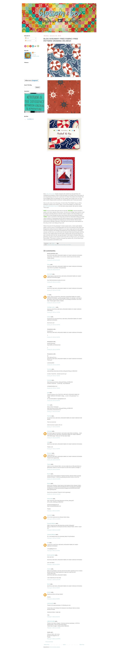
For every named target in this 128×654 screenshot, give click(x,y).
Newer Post (46, 644)
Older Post (81, 644)
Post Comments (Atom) (55, 647)
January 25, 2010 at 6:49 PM (53, 337)
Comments (28, 40)
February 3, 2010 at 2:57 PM (53, 550)
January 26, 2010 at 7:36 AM (53, 375)
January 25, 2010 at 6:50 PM (53, 349)
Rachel (48, 473)
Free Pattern (68, 244)
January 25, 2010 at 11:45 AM (53, 282)
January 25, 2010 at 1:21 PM (53, 312)
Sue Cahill (49, 274)
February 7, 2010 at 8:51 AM (53, 616)
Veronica (49, 369)
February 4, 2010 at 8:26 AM (53, 564)
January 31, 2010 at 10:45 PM (53, 479)
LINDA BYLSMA (51, 621)
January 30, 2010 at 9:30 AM (53, 469)
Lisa (48, 286)
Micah (48, 584)
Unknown (49, 431)
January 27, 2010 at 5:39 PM (53, 448)
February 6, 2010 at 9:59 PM (53, 599)
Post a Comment (49, 641)
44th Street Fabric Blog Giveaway (54, 244)
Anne (48, 405)
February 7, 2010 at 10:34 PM (53, 638)
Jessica (49, 569)
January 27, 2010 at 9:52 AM (53, 426)
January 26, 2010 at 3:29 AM (53, 364)
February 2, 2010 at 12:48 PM (53, 519)
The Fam (49, 416)
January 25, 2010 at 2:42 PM (53, 324)
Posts (27, 38)
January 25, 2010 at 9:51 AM (53, 269)
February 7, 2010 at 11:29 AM (53, 627)
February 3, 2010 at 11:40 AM (53, 538)
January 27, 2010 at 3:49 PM (53, 437)
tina (48, 542)
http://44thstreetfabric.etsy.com (51, 206)
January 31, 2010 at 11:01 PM (53, 494)
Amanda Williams (51, 523)
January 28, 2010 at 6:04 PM (53, 459)
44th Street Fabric (50, 193)
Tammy (49, 464)
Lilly (48, 442)
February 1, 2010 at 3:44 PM (53, 510)
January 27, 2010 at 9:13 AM (53, 411)
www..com (30, 119)
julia (48, 392)
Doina (48, 264)
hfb (48, 294)
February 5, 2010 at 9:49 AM (53, 588)
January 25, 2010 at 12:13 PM (53, 290)
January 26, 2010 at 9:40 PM (53, 400)
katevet (49, 316)
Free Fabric (63, 244)
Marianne (49, 453)
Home (64, 644)
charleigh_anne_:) (51, 307)
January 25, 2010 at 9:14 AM (53, 260)
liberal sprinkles (51, 555)
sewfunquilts (50, 603)
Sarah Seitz (50, 498)
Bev (35, 52)
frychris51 (49, 515)
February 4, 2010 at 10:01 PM (53, 579)
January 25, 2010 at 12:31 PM (53, 302)
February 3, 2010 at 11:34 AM (53, 530)
